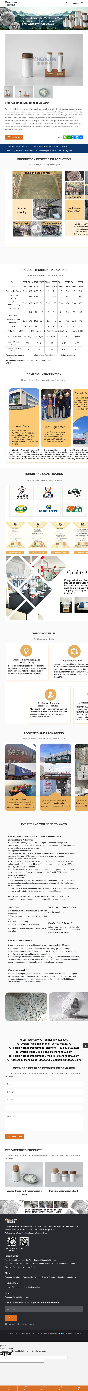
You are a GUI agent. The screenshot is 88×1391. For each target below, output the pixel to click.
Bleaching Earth (28, 1267)
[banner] (44, 18)
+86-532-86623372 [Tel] (60, 1043)
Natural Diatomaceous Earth (63, 1264)
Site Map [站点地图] (9, 1324)
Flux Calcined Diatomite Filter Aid (18, 1260)
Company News (11, 1297)
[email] (44, 1309)
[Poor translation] (8, 1354)
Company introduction (61, 146)
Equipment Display (69, 1277)
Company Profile (29, 1277)
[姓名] (44, 1084)
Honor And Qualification (14, 151)
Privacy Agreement (25, 1324)
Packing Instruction (32, 1287)
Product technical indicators (41, 146)
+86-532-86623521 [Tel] (68, 1047)
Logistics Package (13, 1283)
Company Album (55, 1277)
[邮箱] (44, 1092)
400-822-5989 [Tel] (60, 1039)
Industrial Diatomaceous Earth (63, 1191)
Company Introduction (14, 1277)
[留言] (44, 1122)
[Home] (11, 3)
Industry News (23, 1297)
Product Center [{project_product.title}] (12, 1256)
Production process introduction (17, 146)
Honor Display (42, 1277)
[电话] (44, 1107)
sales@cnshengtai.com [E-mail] (58, 1051)
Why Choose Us (31, 151)
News (7, 1293)
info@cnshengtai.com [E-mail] (66, 1055)
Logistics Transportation (14, 1287)
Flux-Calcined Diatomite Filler (16, 1264)
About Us (9, 1273)
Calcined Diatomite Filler (40, 1264)
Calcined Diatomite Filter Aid (45, 1260)
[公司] (44, 1100)
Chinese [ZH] (75, 3)
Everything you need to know (49, 151)
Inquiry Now (67, 151)
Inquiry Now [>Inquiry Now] (14, 137)
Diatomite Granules (12, 1267)
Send (11, 1317)
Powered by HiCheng (73, 1333)
